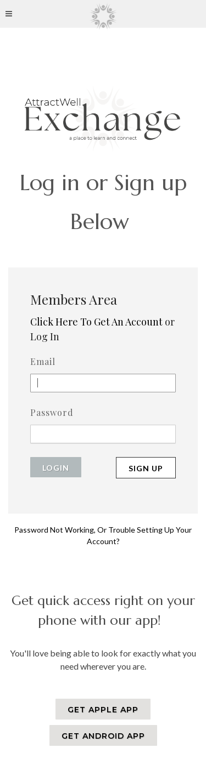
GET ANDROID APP (103, 736)
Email (42, 361)
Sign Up (146, 468)
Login (55, 467)
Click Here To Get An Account (96, 321)
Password (52, 412)
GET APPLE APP (103, 710)
